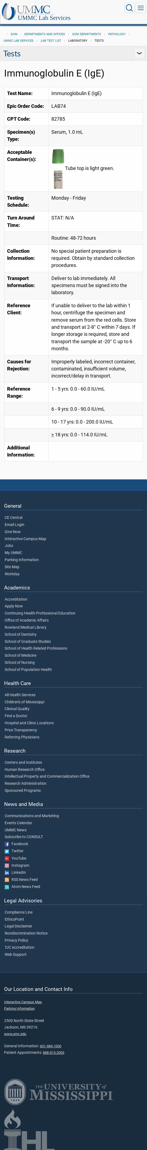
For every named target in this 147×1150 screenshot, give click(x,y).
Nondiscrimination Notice (26, 933)
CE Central (13, 518)
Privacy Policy (16, 940)
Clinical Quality (17, 709)
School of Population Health (28, 670)
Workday (12, 574)
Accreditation (16, 599)
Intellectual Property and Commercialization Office (47, 776)
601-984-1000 (50, 1046)
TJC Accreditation (19, 947)
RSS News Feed (21, 880)
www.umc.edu (15, 1034)
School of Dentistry (21, 634)
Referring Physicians (22, 737)
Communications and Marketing (32, 816)
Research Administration (25, 783)
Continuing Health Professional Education (40, 613)
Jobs (9, 546)
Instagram (17, 865)
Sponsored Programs (23, 791)
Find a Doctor (16, 716)
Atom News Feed (22, 887)
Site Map (12, 567)
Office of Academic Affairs (27, 620)
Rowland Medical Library (25, 627)
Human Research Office (25, 770)
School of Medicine (20, 655)
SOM (14, 34)
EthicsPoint (14, 919)
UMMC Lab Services (44, 17)
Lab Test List (51, 40)
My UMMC (13, 553)
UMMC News (16, 830)
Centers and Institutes (23, 762)
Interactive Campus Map (25, 539)
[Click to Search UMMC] (129, 8)
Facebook (16, 844)
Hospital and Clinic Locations (29, 723)
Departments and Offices (44, 34)
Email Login (14, 525)
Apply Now (14, 606)
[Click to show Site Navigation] (141, 8)
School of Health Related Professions (36, 648)
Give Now (13, 532)
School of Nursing (20, 663)
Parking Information (22, 560)
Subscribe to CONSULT (24, 837)
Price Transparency (21, 730)
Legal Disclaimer (18, 926)
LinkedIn (15, 873)
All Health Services (20, 695)
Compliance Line (19, 912)
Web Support (16, 955)
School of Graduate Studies (28, 642)
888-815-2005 (53, 1053)
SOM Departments (86, 34)
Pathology (117, 34)
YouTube (15, 858)
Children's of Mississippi (24, 702)
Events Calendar (18, 823)
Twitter (14, 851)
